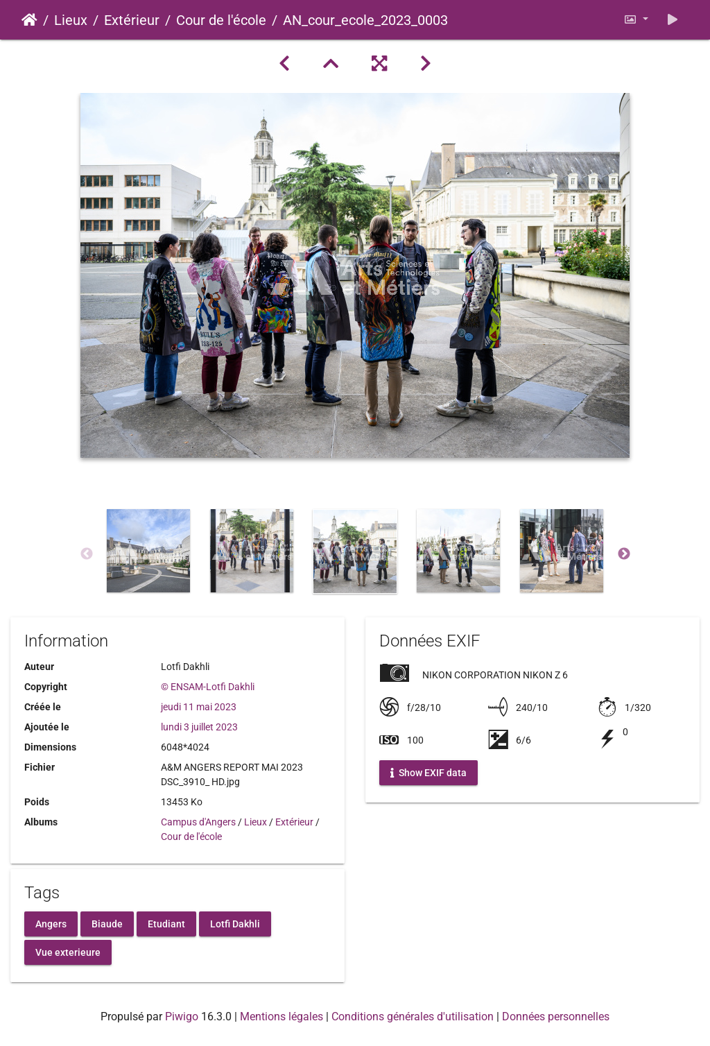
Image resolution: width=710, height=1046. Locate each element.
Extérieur (131, 20)
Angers (51, 923)
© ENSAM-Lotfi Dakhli (207, 686)
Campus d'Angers (198, 822)
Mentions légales (281, 1016)
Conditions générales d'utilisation (412, 1016)
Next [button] (624, 554)
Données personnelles (555, 1016)
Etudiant (166, 923)
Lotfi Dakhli (235, 923)
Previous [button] (87, 554)
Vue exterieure (68, 951)
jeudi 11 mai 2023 (198, 706)
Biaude (107, 923)
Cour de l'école (221, 20)
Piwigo (181, 1016)
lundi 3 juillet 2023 (199, 726)
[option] (148, 550)
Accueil (29, 20)
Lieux (70, 20)
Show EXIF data (428, 772)
